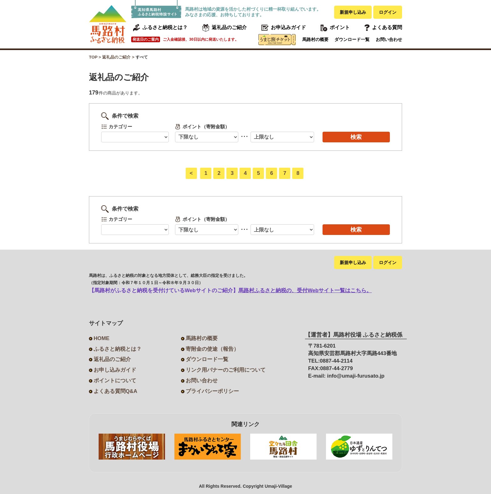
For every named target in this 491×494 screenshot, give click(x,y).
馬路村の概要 (315, 39)
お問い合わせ (389, 39)
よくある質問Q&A (115, 391)
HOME (101, 338)
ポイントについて (115, 381)
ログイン (387, 12)
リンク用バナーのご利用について (226, 370)
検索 (356, 137)
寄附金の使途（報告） (212, 349)
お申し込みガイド (115, 370)
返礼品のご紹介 (112, 359)
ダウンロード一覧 (352, 39)
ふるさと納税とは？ (118, 349)
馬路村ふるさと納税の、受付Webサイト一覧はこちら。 (305, 290)
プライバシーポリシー (212, 391)
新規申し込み (353, 12)
